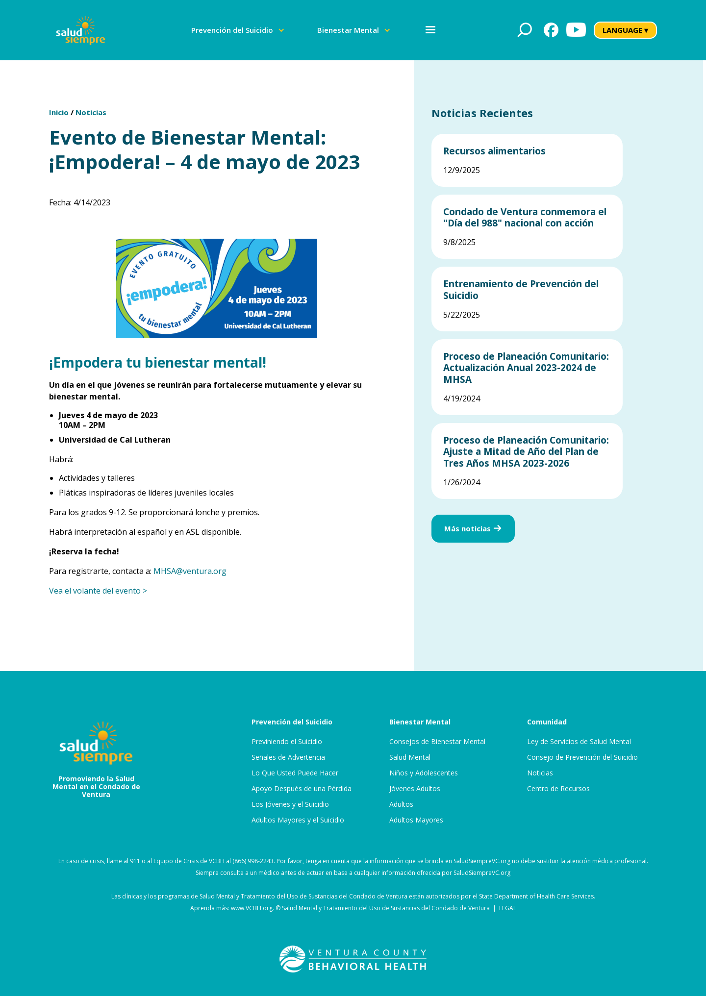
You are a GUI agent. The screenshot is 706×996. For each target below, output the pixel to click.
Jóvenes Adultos (414, 789)
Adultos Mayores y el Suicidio (298, 820)
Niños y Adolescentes (423, 773)
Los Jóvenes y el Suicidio (290, 804)
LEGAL (507, 908)
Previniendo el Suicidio (287, 742)
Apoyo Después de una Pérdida (302, 789)
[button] (238, 30)
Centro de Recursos (558, 789)
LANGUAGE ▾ (625, 30)
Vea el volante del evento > (98, 590)
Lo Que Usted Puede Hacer (295, 773)
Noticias (91, 112)
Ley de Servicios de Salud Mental (579, 742)
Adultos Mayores (416, 820)
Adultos (401, 804)
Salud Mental (409, 757)
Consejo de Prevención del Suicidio (582, 757)
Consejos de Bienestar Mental (437, 742)
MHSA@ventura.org (190, 571)
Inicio (59, 112)
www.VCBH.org (252, 908)
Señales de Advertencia (288, 757)
